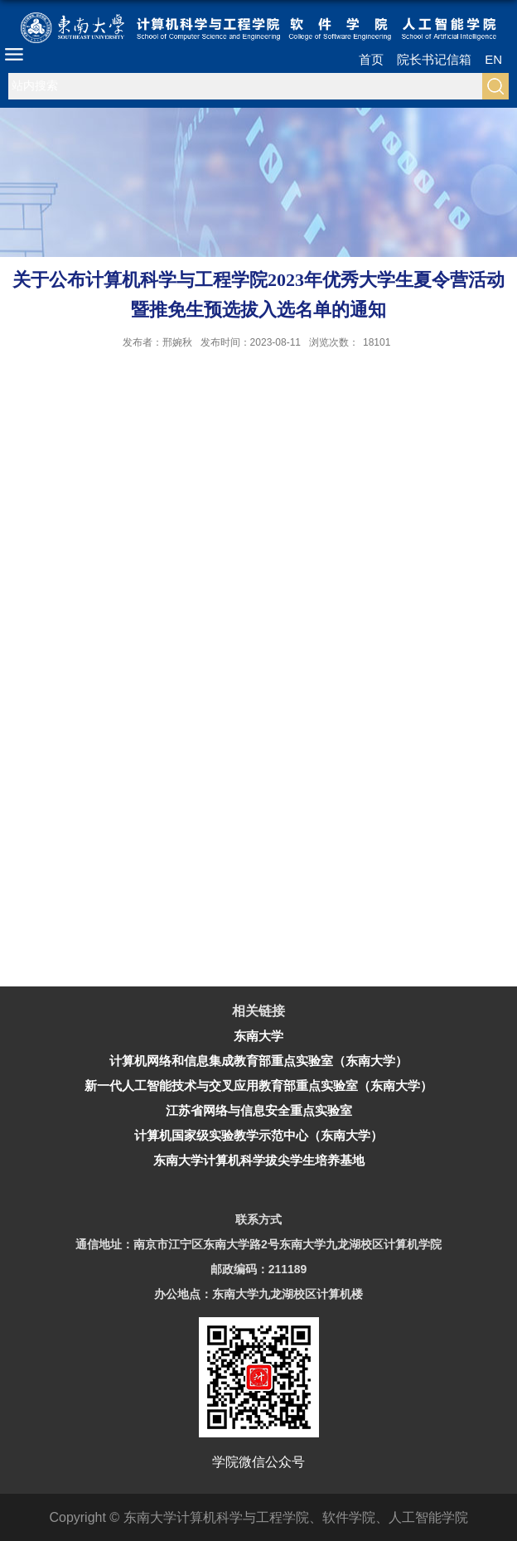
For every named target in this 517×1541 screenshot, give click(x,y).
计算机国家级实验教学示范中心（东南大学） (258, 1135)
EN (493, 59)
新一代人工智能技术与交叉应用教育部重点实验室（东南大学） (258, 1085)
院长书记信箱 (434, 59)
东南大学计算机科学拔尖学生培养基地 (259, 1160)
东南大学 (258, 1036)
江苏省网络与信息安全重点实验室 (259, 1110)
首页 (371, 59)
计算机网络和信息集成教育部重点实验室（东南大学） (258, 1061)
